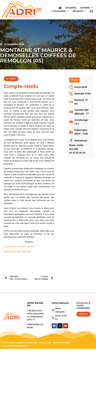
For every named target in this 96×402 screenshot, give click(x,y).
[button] (86, 7)
